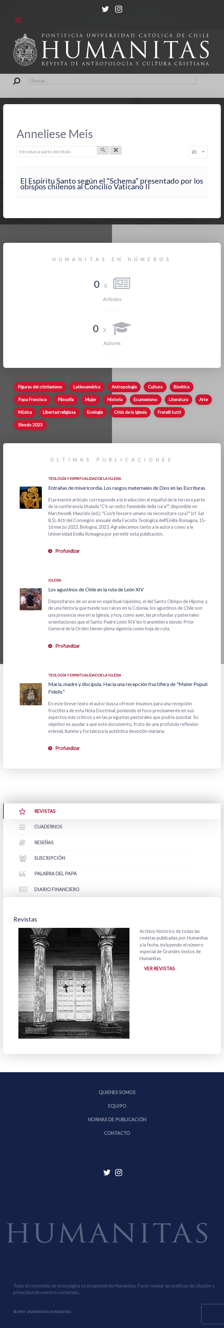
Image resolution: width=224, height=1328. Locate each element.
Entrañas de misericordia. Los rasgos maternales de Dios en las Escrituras (126, 488)
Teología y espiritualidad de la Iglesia (84, 478)
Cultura (155, 386)
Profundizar (67, 551)
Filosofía (66, 399)
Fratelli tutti (169, 412)
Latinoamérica (86, 386)
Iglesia (54, 580)
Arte (203, 399)
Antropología (124, 386)
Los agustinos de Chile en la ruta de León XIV (96, 589)
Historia (114, 399)
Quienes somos (117, 1092)
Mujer (90, 399)
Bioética (181, 386)
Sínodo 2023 (30, 424)
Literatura (178, 399)
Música (25, 412)
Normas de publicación (117, 1119)
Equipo (117, 1106)
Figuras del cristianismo (40, 386)
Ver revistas (159, 968)
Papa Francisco (32, 399)
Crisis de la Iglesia (130, 412)
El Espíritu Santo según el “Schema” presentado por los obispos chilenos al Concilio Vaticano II (111, 183)
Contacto (117, 1133)
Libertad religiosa (59, 412)
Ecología (95, 412)
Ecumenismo (145, 399)
